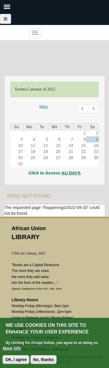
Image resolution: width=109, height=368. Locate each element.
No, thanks (43, 359)
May (43, 106)
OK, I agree (16, 359)
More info (12, 348)
